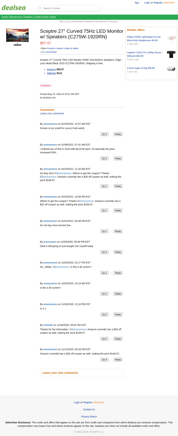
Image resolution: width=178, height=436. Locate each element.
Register (158, 2)
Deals (5, 17)
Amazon (51, 69)
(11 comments (48, 52)
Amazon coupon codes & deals (62, 48)
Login (147, 2)
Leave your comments (52, 113)
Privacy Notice (89, 416)
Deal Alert (169, 2)
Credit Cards (41, 17)
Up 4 (104, 359)
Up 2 (104, 252)
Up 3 (104, 134)
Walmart (51, 73)
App (137, 2)
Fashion (28, 17)
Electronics (16, 17)
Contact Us (89, 409)
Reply (118, 134)
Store (53, 17)
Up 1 (104, 186)
